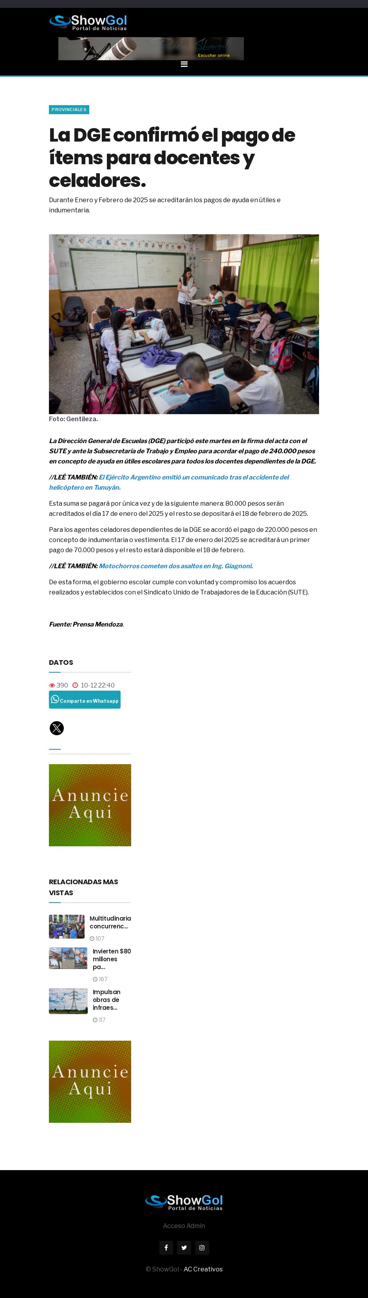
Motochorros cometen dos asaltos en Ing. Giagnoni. (175, 566)
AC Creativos (203, 1269)
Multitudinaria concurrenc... (110, 922)
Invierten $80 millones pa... (112, 959)
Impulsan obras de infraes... (107, 1000)
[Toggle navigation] (184, 53)
